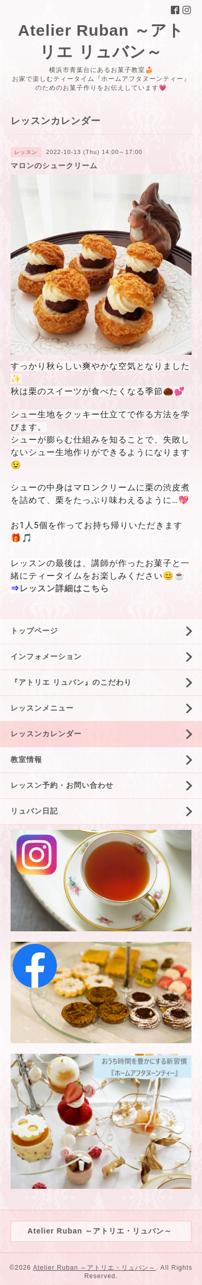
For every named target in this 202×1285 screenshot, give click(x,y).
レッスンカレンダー (46, 733)
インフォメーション (46, 656)
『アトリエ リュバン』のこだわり (71, 682)
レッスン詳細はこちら (64, 588)
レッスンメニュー (42, 708)
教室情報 (26, 759)
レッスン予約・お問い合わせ (62, 785)
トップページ (34, 630)
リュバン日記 (34, 811)
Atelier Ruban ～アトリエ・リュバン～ (94, 1267)
